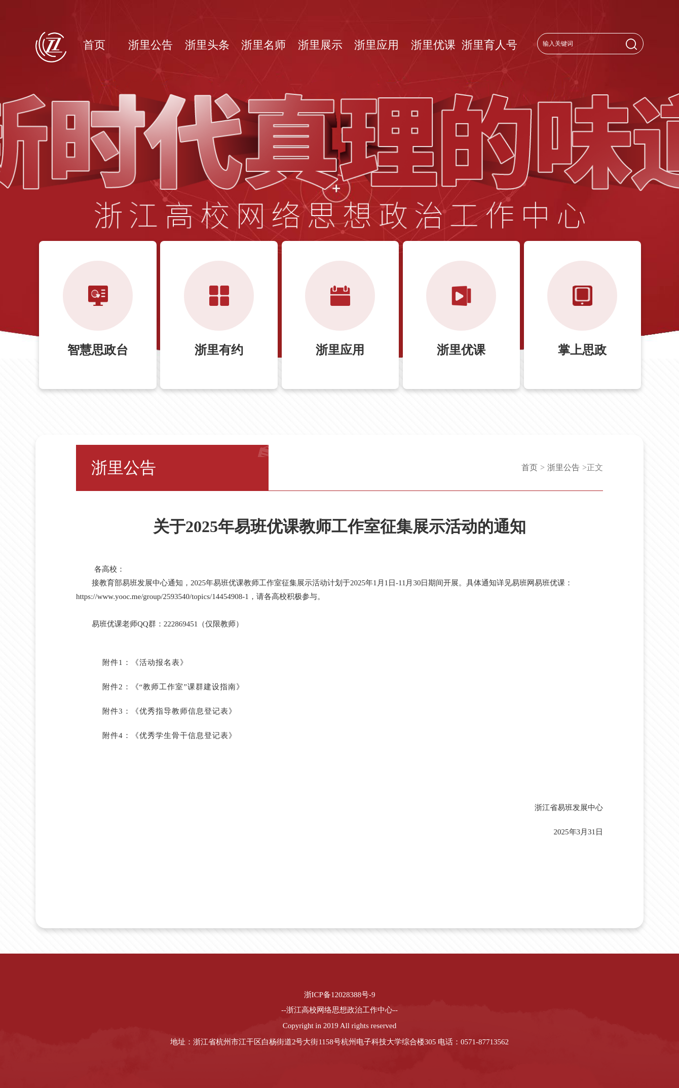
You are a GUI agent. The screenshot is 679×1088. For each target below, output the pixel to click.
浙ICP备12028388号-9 (339, 995)
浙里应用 (376, 45)
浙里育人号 (489, 45)
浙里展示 (320, 45)
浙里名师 (263, 45)
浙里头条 (207, 45)
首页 (94, 45)
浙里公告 (150, 45)
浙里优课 (433, 45)
